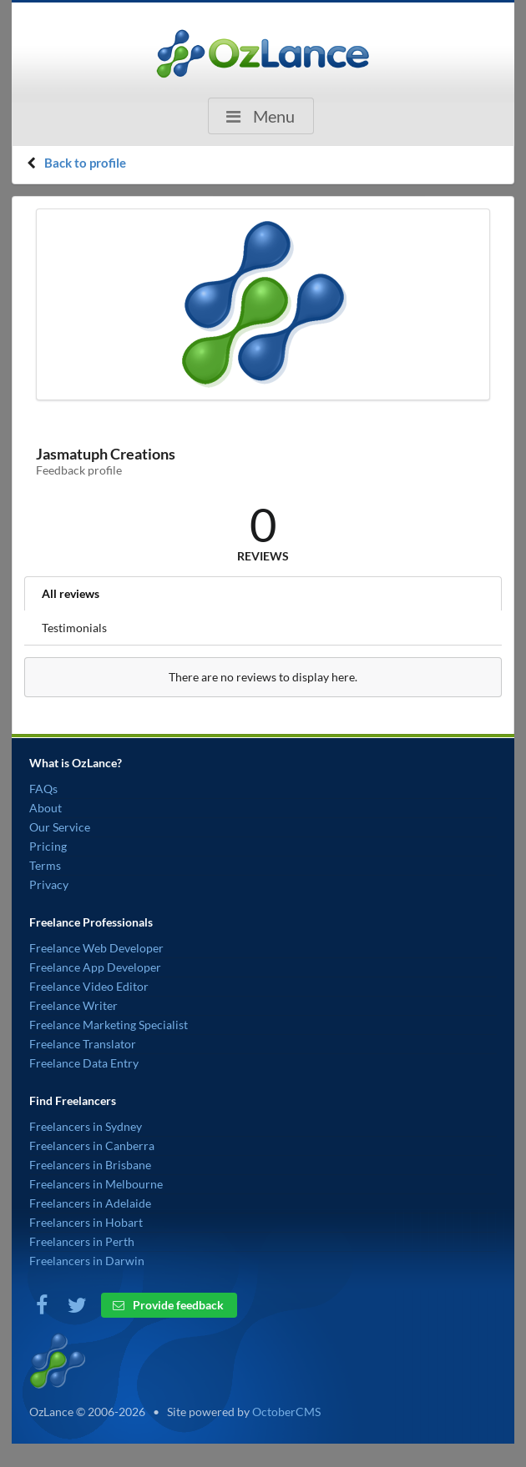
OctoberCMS (286, 1411)
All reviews (70, 593)
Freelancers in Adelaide (90, 1203)
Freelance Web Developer (96, 948)
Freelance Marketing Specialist (108, 1024)
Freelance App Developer (95, 967)
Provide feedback (168, 1305)
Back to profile (85, 162)
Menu (259, 116)
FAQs (43, 788)
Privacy (48, 884)
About (45, 808)
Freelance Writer (73, 1005)
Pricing (48, 846)
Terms (45, 865)
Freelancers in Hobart (86, 1222)
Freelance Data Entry (84, 1063)
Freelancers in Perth (81, 1241)
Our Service (59, 827)
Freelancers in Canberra (91, 1145)
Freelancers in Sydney (85, 1126)
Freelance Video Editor (89, 986)
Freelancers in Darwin (86, 1260)
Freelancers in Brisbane (90, 1165)
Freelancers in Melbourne (96, 1184)
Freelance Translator (82, 1044)
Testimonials (74, 627)
